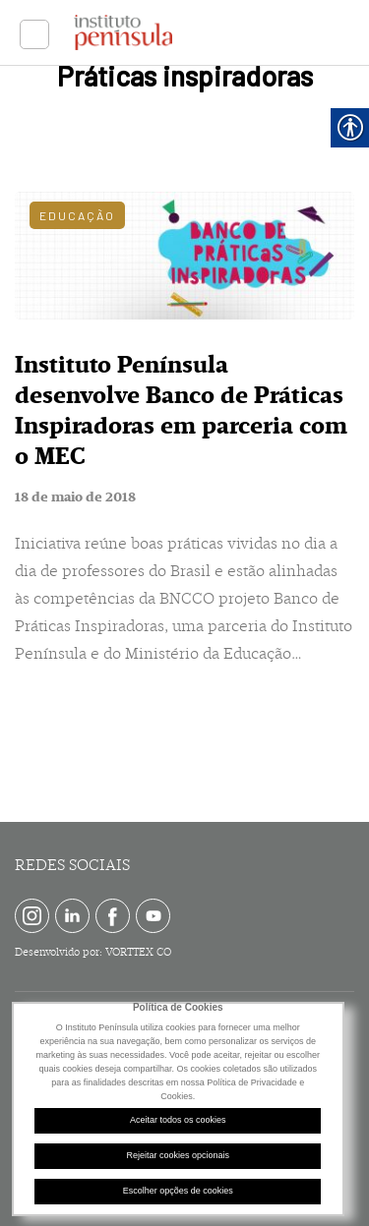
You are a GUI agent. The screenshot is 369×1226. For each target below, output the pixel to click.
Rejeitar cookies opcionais (177, 1155)
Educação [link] (77, 215)
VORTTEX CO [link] (138, 952)
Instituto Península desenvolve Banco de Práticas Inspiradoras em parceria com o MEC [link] (181, 410)
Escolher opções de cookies (178, 1191)
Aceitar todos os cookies (178, 1120)
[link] (34, 34)
